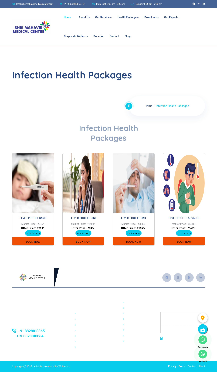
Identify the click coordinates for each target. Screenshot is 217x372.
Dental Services (86, 341)
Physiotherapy (85, 347)
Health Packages (128, 17)
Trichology (131, 330)
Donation (98, 36)
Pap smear (131, 341)
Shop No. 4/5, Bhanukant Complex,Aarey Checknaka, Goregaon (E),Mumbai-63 (182, 342)
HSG (127, 319)
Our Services (103, 17)
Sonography (83, 319)
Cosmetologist (133, 324)
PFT (127, 302)
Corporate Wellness (76, 36)
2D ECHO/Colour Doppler (91, 325)
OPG (128, 308)
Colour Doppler (133, 335)
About (201, 366)
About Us (84, 17)
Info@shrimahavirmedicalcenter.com (34, 4)
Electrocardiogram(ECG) (90, 330)
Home (149, 106)
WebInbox (64, 366)
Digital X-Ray (84, 313)
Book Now (33, 241)
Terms (182, 366)
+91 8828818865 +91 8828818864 (28, 333)
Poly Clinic (83, 336)
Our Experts (171, 17)
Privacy (172, 366)
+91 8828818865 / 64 (74, 4)
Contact (114, 36)
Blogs (128, 36)
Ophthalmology (133, 313)
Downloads (151, 17)
